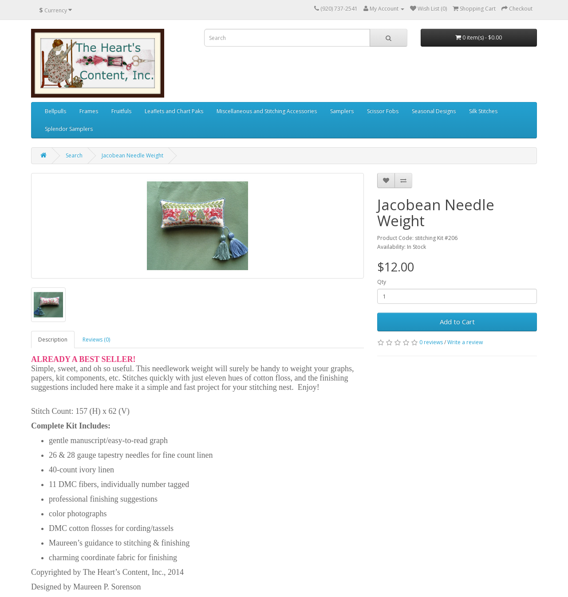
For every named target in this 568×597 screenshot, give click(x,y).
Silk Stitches (483, 111)
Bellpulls (55, 111)
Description (52, 339)
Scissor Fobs (382, 111)
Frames (88, 111)
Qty (381, 282)
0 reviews (431, 342)
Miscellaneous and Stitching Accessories (267, 111)
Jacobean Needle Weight (132, 155)
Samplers (342, 111)
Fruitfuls (121, 111)
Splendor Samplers (69, 129)
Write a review (465, 342)
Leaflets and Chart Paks (174, 111)
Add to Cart (457, 321)
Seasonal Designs (434, 111)
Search (74, 155)
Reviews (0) (96, 339)
